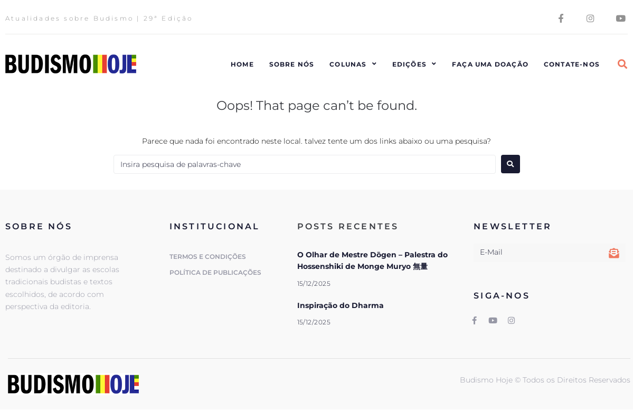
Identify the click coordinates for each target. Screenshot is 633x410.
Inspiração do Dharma (340, 305)
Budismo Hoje (487, 380)
